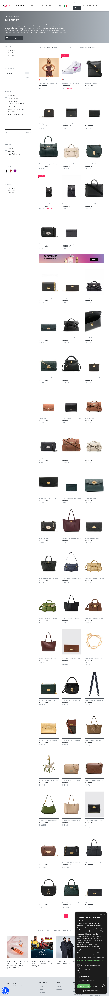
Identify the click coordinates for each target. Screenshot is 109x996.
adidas (12, 95)
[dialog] (91, 953)
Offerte (34, 6)
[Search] (76, 3)
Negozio (21, 6)
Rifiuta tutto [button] (98, 986)
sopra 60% (11, 192)
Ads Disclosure (90, 6)
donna (11, 50)
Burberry (12, 106)
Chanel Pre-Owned (16, 109)
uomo (11, 53)
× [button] (104, 914)
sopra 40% (11, 190)
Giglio (11, 151)
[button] (5, 991)
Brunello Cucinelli (16, 103)
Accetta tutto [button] (83, 986)
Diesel (12, 112)
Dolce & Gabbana (16, 114)
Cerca (77, 7)
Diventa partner (78, 994)
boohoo (12, 101)
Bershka (13, 98)
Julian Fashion (14, 154)
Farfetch (12, 148)
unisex (11, 55)
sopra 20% (11, 188)
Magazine (47, 6)
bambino (42, 993)
